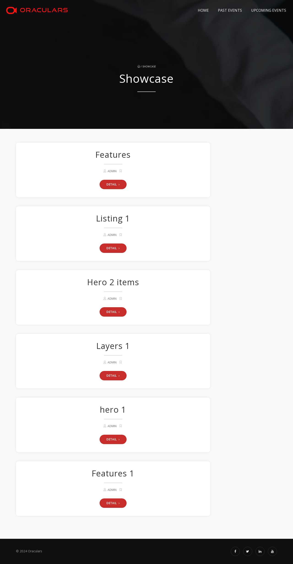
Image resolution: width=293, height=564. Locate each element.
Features (113, 154)
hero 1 (113, 409)
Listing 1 (113, 218)
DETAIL (113, 184)
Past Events (230, 10)
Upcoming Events (268, 10)
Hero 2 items (113, 282)
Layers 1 (113, 345)
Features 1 (113, 473)
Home (203, 10)
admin (112, 171)
